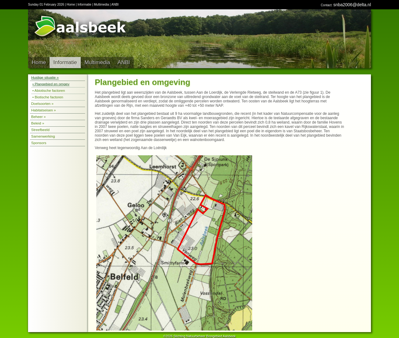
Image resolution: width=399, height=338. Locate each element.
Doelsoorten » (42, 104)
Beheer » (38, 117)
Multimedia (101, 4)
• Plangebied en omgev (50, 84)
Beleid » (37, 123)
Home (71, 4)
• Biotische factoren (47, 97)
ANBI (114, 4)
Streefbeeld (40, 130)
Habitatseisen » (43, 110)
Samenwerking (43, 136)
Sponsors (38, 143)
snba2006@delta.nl (352, 4)
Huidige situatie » (45, 77)
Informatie (84, 4)
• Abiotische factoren (48, 90)
